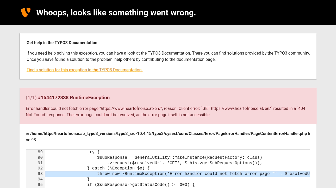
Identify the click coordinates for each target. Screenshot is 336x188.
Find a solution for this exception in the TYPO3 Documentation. (84, 69)
